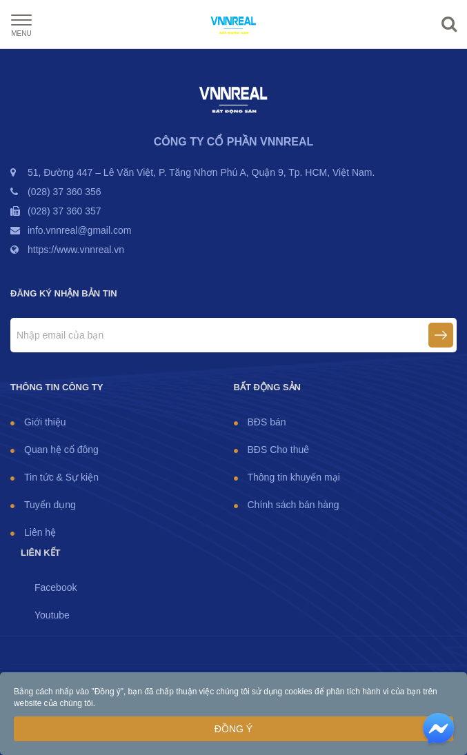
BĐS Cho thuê (279, 449)
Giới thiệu (45, 421)
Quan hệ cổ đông (61, 449)
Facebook (55, 587)
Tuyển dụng (50, 504)
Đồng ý (233, 728)
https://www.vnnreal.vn (76, 249)
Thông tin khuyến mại (294, 477)
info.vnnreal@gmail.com (79, 230)
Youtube (52, 615)
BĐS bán (267, 421)
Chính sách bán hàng (293, 504)
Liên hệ (40, 532)
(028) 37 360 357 (64, 211)
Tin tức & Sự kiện (61, 477)
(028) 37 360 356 (64, 191)
